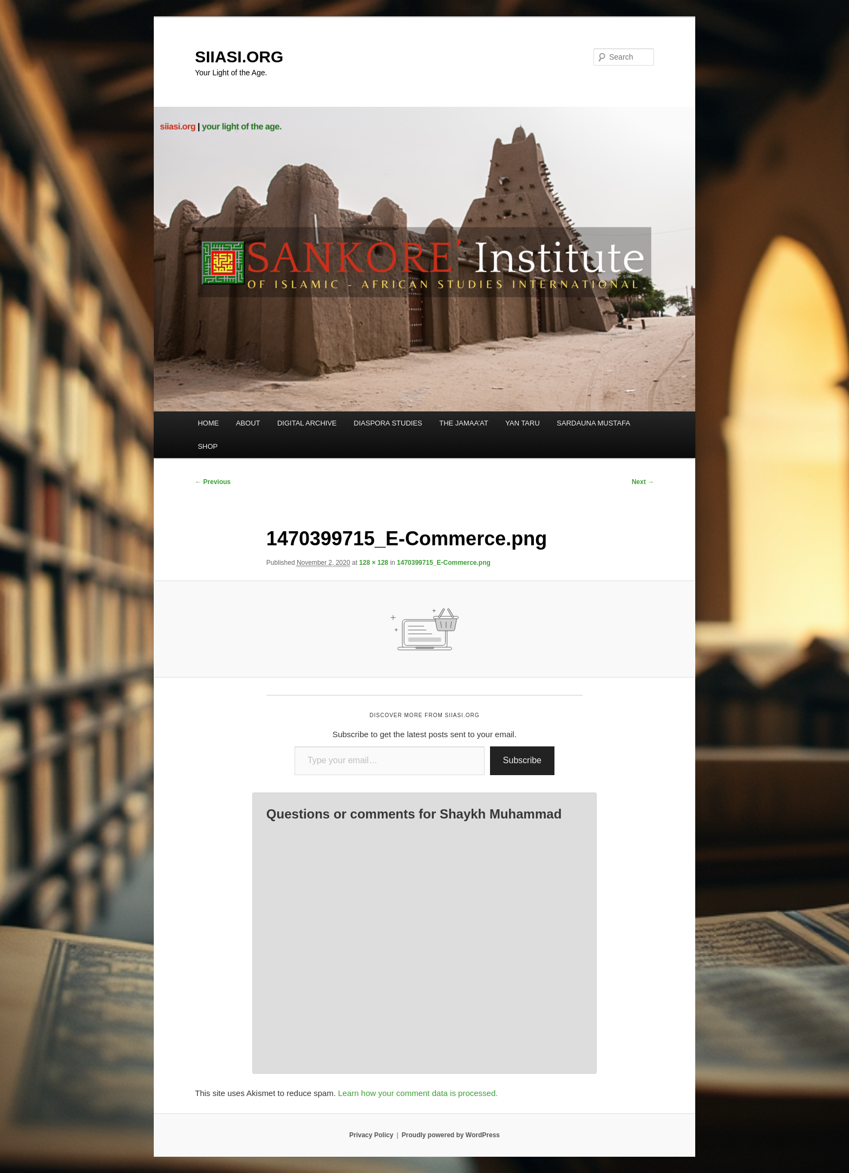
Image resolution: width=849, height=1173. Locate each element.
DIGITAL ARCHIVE (307, 423)
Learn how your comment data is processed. (418, 1093)
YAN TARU (522, 423)
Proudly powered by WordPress (451, 1135)
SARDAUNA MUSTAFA (593, 423)
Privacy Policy (371, 1135)
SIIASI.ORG (239, 57)
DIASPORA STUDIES (388, 423)
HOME (208, 423)
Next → (643, 482)
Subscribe (522, 760)
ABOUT (248, 423)
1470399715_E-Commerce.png (444, 562)
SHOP (208, 446)
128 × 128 (373, 562)
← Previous (213, 482)
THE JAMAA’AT (463, 423)
